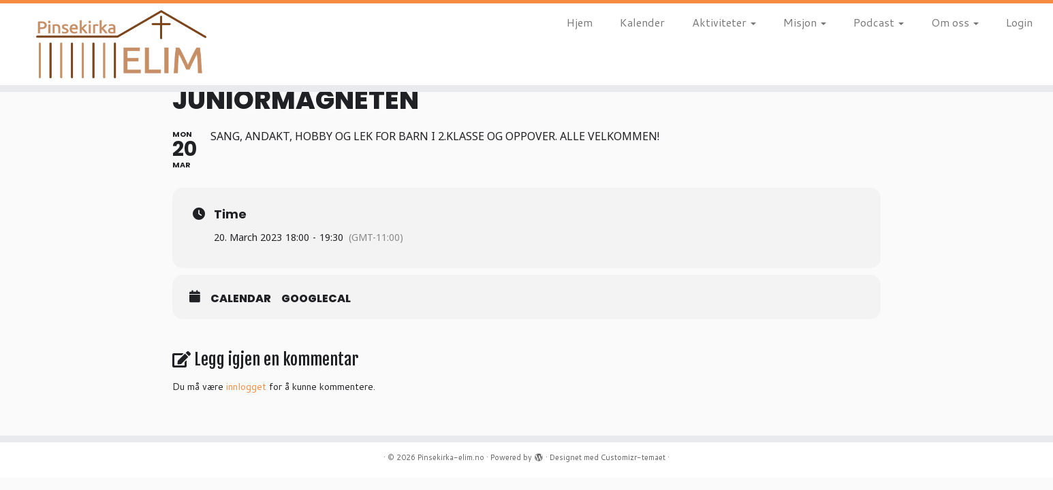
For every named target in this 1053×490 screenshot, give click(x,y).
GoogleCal (316, 299)
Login (1019, 22)
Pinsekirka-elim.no (451, 457)
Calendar (240, 299)
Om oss (955, 22)
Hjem (580, 22)
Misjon (804, 22)
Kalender (642, 22)
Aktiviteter (724, 22)
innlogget (246, 386)
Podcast (878, 22)
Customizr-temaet (633, 457)
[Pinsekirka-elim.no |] (121, 44)
